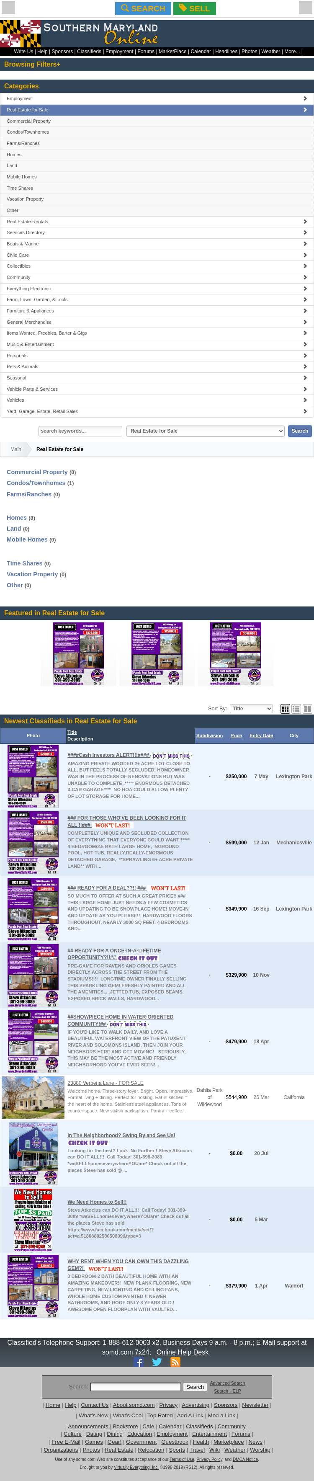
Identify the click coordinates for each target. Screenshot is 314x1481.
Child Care (157, 255)
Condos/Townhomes (28, 131)
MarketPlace (173, 51)
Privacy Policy (209, 1459)
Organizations (61, 1450)
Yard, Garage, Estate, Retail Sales (157, 411)
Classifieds (89, 51)
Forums (145, 51)
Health (201, 1442)
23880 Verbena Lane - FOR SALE (105, 1083)
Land (12, 165)
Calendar (200, 51)
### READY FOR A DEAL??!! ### (107, 888)
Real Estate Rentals (157, 221)
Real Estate (119, 1450)
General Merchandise (157, 322)
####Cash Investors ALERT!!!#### (108, 755)
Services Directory (157, 232)
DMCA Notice (245, 1459)
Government (141, 1442)
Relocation (151, 1450)
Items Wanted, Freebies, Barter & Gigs (157, 332)
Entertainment (209, 1434)
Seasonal (157, 377)
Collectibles (157, 265)
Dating (94, 1434)
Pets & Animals (157, 366)
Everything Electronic (157, 288)
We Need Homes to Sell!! (96, 1202)
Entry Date (261, 735)
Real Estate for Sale (157, 109)
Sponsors (62, 51)
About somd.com (134, 1405)
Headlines (226, 51)
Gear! (114, 1442)
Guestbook (174, 1442)
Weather (270, 51)
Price (236, 735)
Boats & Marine (157, 243)
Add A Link (190, 1415)
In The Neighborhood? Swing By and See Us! (121, 1135)
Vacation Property (25, 198)
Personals (157, 355)
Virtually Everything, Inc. (136, 1467)
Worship (260, 1450)
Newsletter (255, 1405)
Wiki (214, 1450)
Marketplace (229, 1442)
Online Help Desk (183, 1352)
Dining (115, 1434)
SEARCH (143, 8)
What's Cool (128, 1415)
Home (53, 1405)
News (255, 1442)
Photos (249, 51)
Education (139, 1434)
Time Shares (20, 188)
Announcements (88, 1426)
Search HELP (227, 1390)
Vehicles (157, 400)
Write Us (23, 51)
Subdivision (209, 735)
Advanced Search (227, 1383)
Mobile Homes (22, 176)
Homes (14, 154)
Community (157, 277)
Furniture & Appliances (157, 310)
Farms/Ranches (23, 143)
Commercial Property (29, 121)
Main (15, 449)
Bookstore (125, 1426)
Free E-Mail (65, 1442)
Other (12, 210)
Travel (197, 1450)
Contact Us (94, 1405)
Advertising (195, 1405)
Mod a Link (221, 1415)
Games (94, 1442)
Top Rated (160, 1415)
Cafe (148, 1426)
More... (292, 51)
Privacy (168, 1405)
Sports (177, 1450)
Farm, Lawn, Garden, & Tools (157, 299)
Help (42, 51)
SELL (194, 8)
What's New (93, 1415)
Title (72, 732)
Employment (120, 51)
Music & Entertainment (157, 344)
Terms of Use (182, 1459)
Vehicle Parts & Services (157, 389)
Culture (73, 1434)
